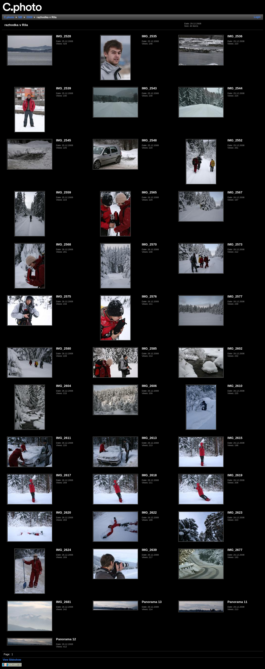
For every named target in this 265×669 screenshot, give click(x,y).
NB (20, 17)
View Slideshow (12, 659)
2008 (29, 17)
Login (257, 17)
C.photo (9, 17)
